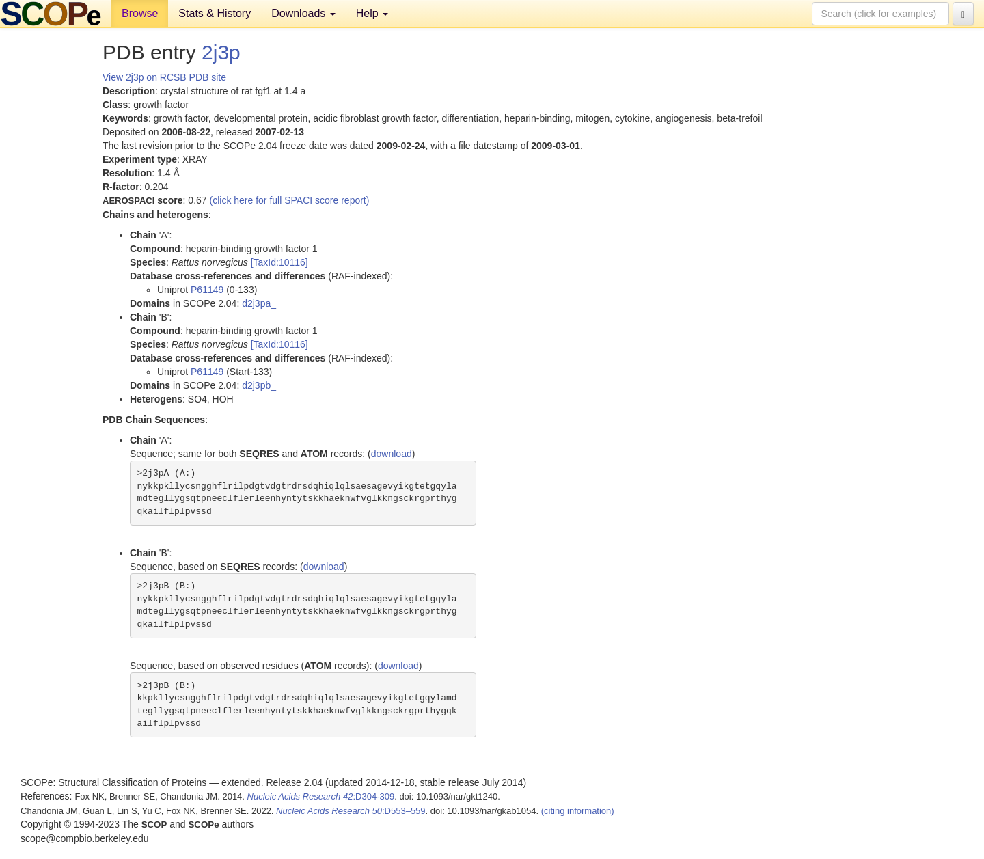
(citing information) (577, 811)
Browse (140, 13)
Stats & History (214, 13)
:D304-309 (321, 796)
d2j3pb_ (259, 385)
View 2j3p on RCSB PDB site (164, 77)
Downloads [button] (303, 13)
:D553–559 (351, 811)
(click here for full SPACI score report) (290, 200)
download (391, 453)
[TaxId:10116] (279, 262)
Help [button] (372, 13)
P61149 (207, 289)
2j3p (221, 52)
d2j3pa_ (259, 303)
